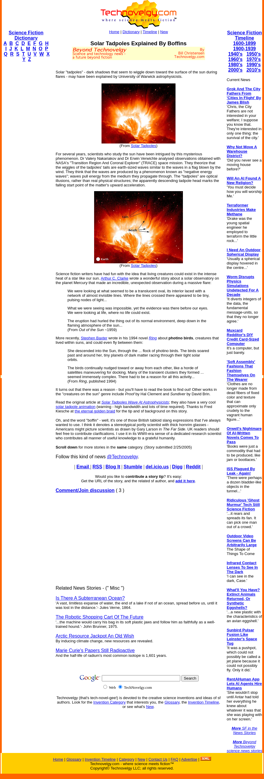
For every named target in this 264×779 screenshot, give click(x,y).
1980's (235, 64)
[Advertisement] (25, 155)
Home (114, 32)
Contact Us (157, 759)
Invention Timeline (203, 702)
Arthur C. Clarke (114, 278)
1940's (235, 54)
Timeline (150, 32)
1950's (254, 54)
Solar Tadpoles (143, 145)
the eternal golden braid (95, 411)
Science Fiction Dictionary (26, 35)
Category (126, 759)
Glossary (172, 702)
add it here (185, 481)
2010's (254, 69)
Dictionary (131, 32)
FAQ (174, 759)
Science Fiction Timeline (244, 35)
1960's (235, 59)
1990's (254, 64)
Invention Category (109, 702)
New (164, 32)
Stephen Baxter (94, 338)
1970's (254, 59)
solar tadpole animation (75, 406)
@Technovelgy (122, 456)
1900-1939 (244, 48)
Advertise (189, 759)
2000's (235, 69)
